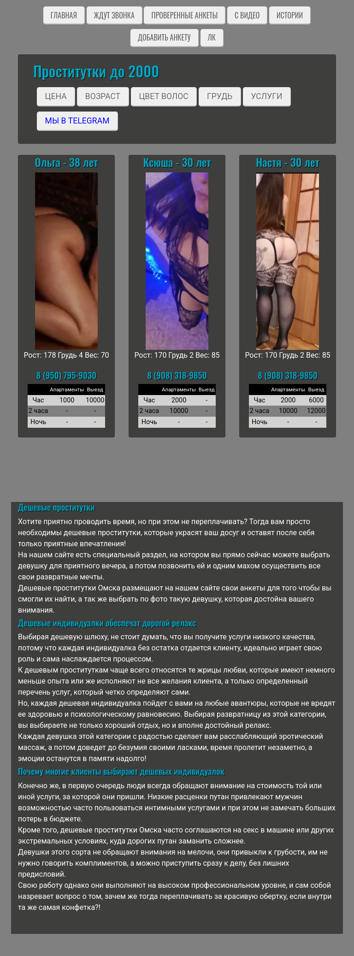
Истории (290, 15)
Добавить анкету (164, 37)
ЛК (212, 37)
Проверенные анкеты (184, 15)
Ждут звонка (114, 15)
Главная (64, 15)
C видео (247, 15)
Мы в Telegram (77, 120)
